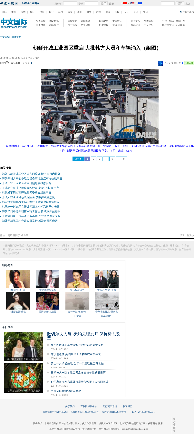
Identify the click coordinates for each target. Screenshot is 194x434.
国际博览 (72, 21)
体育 (79, 12)
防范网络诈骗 (110, 406)
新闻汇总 (180, 21)
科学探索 (72, 24)
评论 (164, 21)
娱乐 (70, 12)
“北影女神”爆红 (18, 311)
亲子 (126, 12)
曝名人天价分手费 (106, 289)
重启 (26, 235)
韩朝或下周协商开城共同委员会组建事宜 (26, 192)
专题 (145, 12)
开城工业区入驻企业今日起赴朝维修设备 (26, 183)
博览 (23, 12)
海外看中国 (168, 24)
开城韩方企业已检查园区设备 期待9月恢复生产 (30, 187)
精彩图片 (54, 24)
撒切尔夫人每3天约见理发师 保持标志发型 (83, 336)
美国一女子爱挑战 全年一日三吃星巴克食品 (77, 363)
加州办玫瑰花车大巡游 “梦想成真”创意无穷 (77, 345)
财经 (32, 12)
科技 (60, 12)
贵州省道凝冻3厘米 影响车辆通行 (106, 313)
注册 (111, 3)
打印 (2, 62)
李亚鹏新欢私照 (47, 289)
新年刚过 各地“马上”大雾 (77, 313)
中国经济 (117, 21)
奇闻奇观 (85, 21)
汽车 (42, 12)
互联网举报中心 (89, 406)
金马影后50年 (77, 289)
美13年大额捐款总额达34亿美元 (23, 359)
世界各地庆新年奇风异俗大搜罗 (23, 390)
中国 (13, 12)
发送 (13, 62)
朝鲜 (10, 235)
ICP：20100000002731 (143, 412)
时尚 (89, 12)
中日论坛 (148, 24)
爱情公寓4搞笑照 (47, 311)
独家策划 (148, 21)
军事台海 (40, 24)
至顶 (173, 425)
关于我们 (70, 406)
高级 (187, 3)
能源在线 (117, 24)
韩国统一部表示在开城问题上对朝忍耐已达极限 (31, 206)
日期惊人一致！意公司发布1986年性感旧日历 (78, 372)
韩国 (15, 235)
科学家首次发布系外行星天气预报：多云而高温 (79, 381)
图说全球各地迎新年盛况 (66, 391)
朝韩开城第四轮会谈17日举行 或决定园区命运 (30, 220)
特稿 (171, 21)
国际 (4, 12)
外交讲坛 (135, 21)
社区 (136, 12)
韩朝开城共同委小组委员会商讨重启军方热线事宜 (32, 178)
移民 (117, 12)
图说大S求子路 (18, 289)
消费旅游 (104, 24)
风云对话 (135, 24)
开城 (20, 235)
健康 (107, 12)
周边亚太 (16, 37)
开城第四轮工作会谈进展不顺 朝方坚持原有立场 (31, 216)
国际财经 (104, 21)
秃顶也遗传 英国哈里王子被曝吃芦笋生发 (76, 354)
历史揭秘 (85, 24)
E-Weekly (180, 24)
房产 (51, 12)
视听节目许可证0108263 (55, 412)
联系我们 (127, 406)
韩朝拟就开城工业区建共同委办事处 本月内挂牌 (31, 173)
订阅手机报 (188, 12)
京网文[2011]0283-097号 (114, 412)
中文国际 (4, 37)
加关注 (189, 62)
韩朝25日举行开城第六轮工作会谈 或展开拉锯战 (31, 211)
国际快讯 (54, 21)
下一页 (121, 159)
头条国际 (40, 21)
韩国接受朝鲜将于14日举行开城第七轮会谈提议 (31, 202)
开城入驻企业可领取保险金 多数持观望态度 (28, 197)
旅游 (98, 12)
